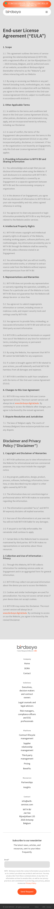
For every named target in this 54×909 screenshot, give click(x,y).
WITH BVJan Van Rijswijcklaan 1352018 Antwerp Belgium (27, 816)
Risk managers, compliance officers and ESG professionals (27, 716)
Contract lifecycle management (27, 737)
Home (27, 663)
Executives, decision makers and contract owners (27, 692)
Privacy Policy (31, 883)
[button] (46, 11)
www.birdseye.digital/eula (27, 403)
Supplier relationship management (27, 747)
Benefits (27, 768)
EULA (37, 907)
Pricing (27, 763)
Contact (27, 673)
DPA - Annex (47, 907)
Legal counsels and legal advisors (27, 704)
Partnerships (27, 782)
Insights (27, 787)
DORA (27, 668)
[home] (13, 12)
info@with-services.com (27, 803)
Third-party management (27, 757)
